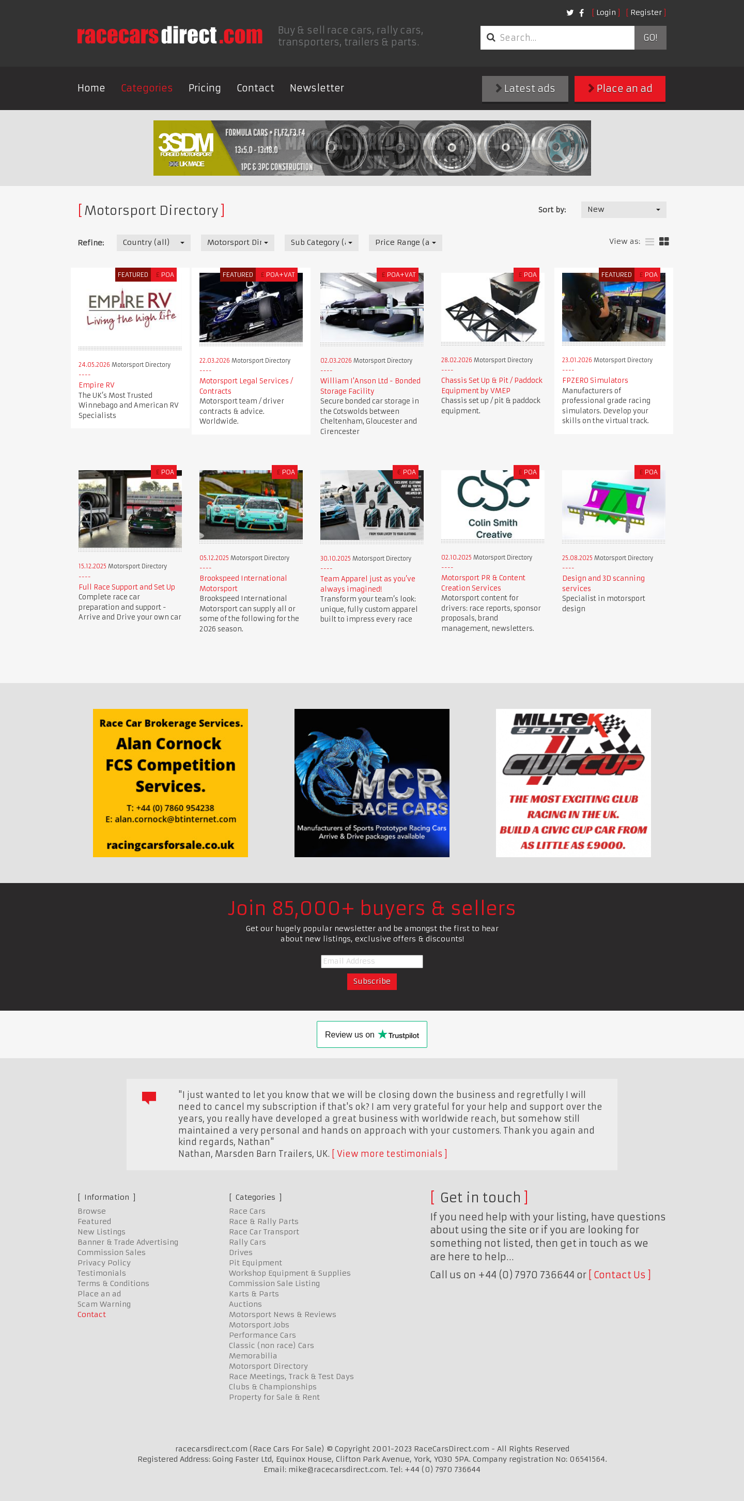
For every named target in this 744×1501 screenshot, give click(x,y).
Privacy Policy (104, 1262)
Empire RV (97, 385)
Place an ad (620, 89)
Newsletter (317, 88)
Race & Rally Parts (264, 1221)
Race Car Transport (264, 1231)
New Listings (102, 1231)
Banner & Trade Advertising (128, 1242)
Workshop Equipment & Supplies (290, 1273)
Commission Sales (112, 1252)
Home (91, 88)
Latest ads (525, 89)
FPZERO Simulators (595, 380)
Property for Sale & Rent (274, 1397)
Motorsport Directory (268, 1366)
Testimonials (102, 1273)
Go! (650, 38)
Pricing (205, 88)
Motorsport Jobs (259, 1324)
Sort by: (552, 209)
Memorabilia (253, 1355)
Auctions (245, 1304)
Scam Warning (104, 1304)
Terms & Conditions (113, 1283)
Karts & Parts (254, 1293)
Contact (255, 88)
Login (606, 12)
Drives (241, 1252)
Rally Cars (247, 1242)
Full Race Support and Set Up (127, 587)
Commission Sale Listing (274, 1283)
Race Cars (247, 1211)
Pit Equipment (255, 1262)
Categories (147, 88)
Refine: (91, 242)
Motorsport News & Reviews (282, 1314)
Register (646, 12)
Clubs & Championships (273, 1386)
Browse (92, 1211)
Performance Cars (262, 1335)
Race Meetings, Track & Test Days (291, 1376)
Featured (94, 1221)
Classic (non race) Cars (271, 1345)
